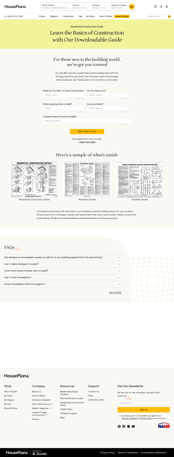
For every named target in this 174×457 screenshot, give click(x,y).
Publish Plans (66, 409)
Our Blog (91, 16)
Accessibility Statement (153, 452)
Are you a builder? (95, 104)
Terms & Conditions (129, 418)
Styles (43, 16)
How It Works (105, 16)
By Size (7, 404)
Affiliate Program (68, 413)
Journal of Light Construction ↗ (39, 413)
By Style (8, 396)
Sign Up (143, 409)
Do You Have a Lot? (96, 90)
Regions (55, 16)
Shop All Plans (10, 408)
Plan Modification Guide (71, 398)
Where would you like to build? (57, 104)
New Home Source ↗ (42, 404)
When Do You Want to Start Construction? (63, 90)
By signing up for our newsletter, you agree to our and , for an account (143, 417)
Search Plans (122, 16)
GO (132, 6)
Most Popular (10, 391)
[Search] (169, 16)
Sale (81, 16)
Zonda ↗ (36, 419)
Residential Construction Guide (72, 403)
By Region (9, 400)
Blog (62, 417)
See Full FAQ (115, 292)
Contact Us (93, 391)
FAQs (90, 396)
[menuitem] (43, 16)
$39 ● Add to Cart (87, 131)
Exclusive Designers (41, 400)
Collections (69, 16)
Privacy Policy (147, 418)
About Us (36, 391)
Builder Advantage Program (69, 392)
